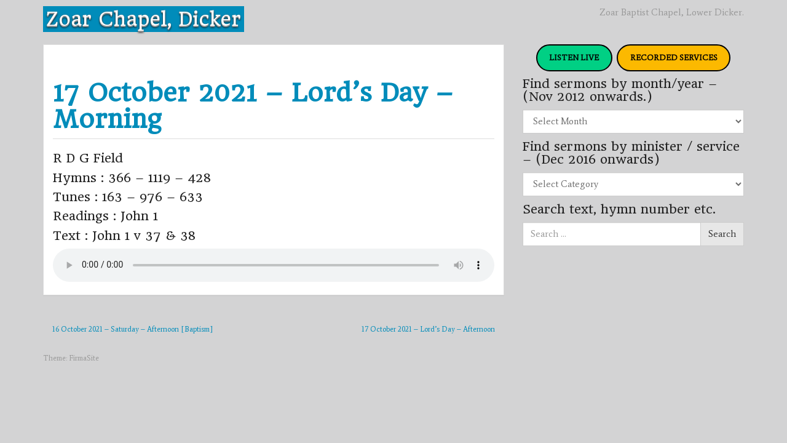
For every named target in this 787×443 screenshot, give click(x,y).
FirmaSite (84, 358)
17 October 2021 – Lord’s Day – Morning (253, 106)
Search (722, 233)
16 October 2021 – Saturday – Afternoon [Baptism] (132, 329)
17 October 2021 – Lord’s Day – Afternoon (428, 329)
